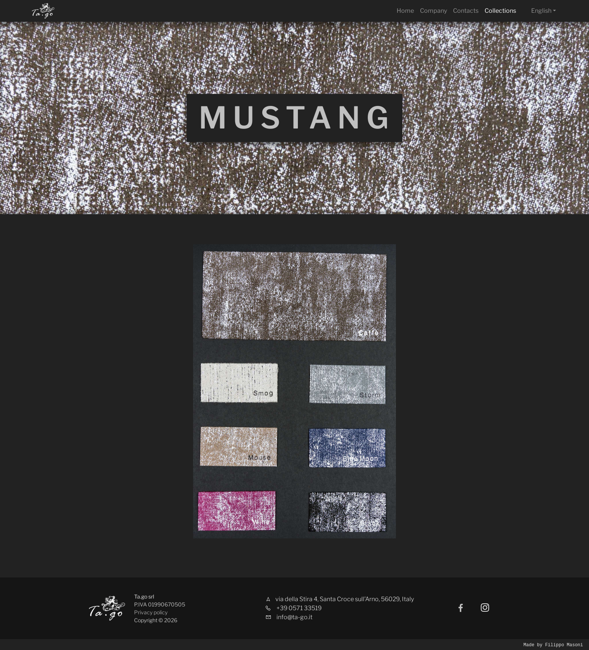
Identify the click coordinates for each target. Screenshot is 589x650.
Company (433, 10)
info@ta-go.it (294, 617)
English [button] (541, 10)
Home (405, 10)
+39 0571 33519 (299, 608)
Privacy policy (151, 612)
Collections (500, 10)
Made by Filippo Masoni (553, 644)
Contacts (466, 10)
